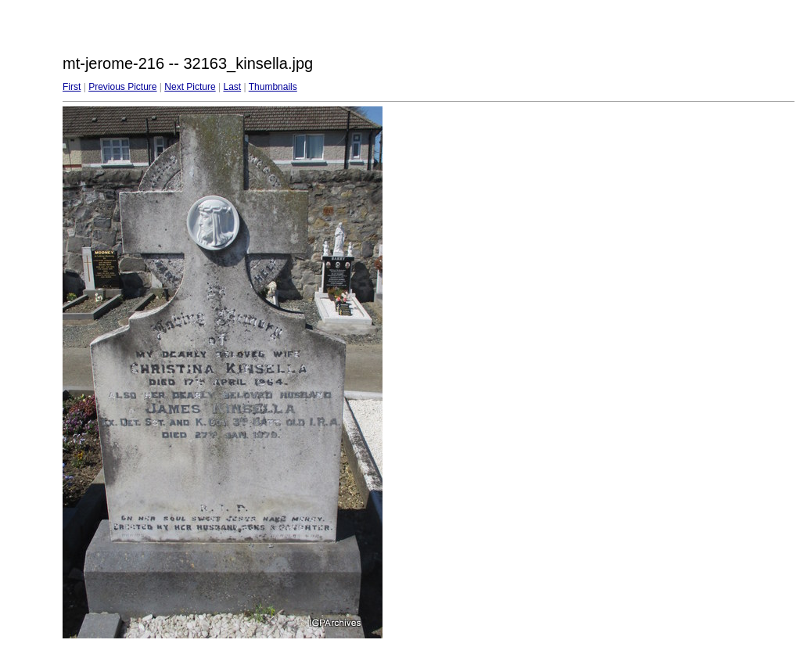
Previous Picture (122, 86)
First (72, 86)
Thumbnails (273, 86)
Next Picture (189, 86)
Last (232, 86)
